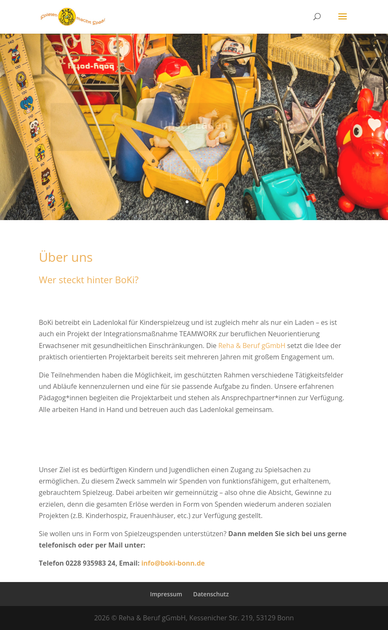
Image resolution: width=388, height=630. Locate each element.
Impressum (166, 594)
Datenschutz (211, 594)
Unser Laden (194, 127)
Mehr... (194, 172)
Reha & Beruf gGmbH (251, 345)
